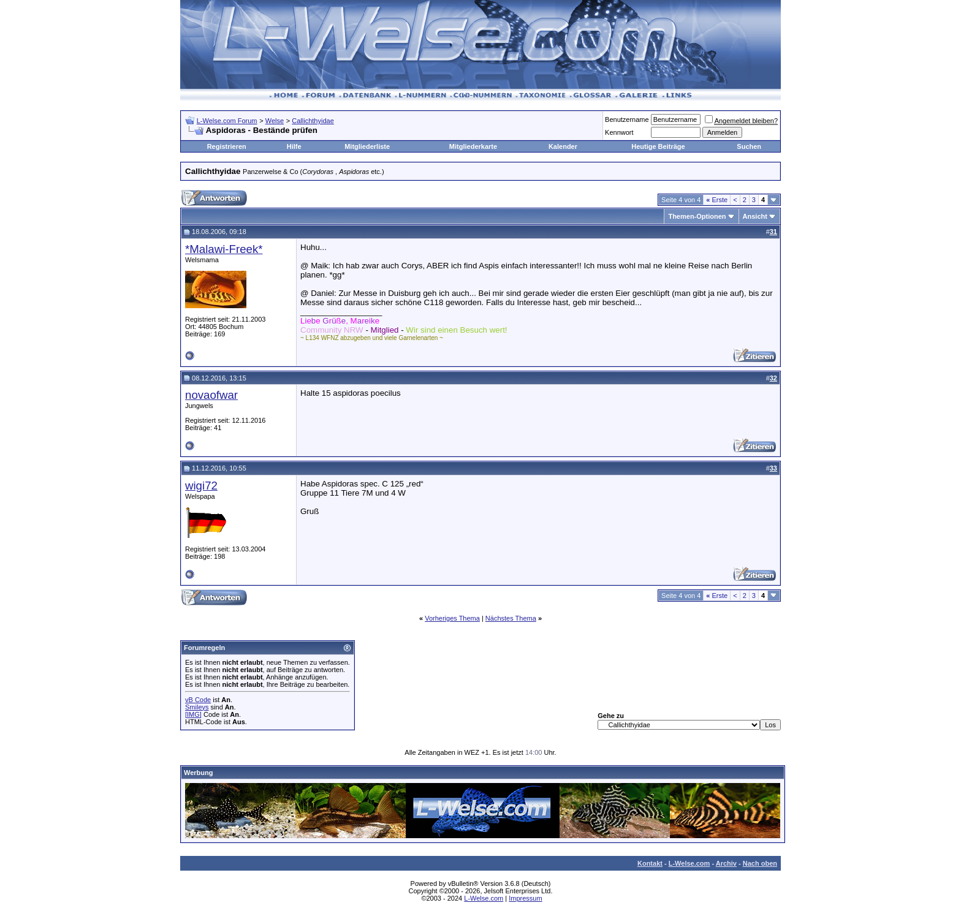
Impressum (525, 898)
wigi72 (201, 485)
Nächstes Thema (510, 618)
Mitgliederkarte (473, 146)
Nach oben (760, 863)
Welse (274, 120)
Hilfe (294, 146)
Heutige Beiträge (658, 146)
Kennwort (619, 132)
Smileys (197, 707)
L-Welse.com (689, 863)
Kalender (563, 146)
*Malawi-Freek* (223, 249)
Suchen (749, 146)
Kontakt (650, 863)
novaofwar (211, 394)
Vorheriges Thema (452, 618)
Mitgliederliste (367, 146)
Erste (716, 199)
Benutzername (627, 119)
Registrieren (226, 146)
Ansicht (755, 216)
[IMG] (193, 714)
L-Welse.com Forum (227, 120)
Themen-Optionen (697, 216)
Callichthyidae (312, 120)
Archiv (726, 863)
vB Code (198, 699)
